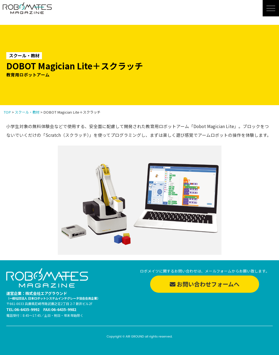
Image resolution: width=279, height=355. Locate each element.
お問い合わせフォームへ (204, 284)
